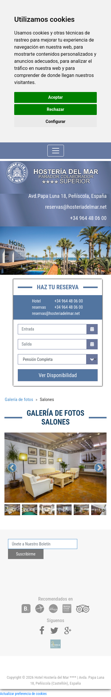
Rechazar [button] (55, 109)
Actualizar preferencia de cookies (23, 694)
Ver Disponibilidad (58, 375)
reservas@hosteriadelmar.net (56, 313)
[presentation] (53, 575)
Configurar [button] (55, 121)
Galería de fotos (19, 399)
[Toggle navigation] (55, 151)
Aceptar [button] (55, 97)
